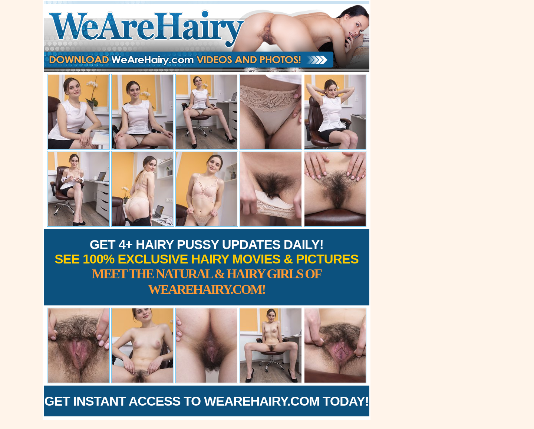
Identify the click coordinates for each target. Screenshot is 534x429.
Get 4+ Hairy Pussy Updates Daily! (207, 267)
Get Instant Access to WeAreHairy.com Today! (206, 401)
